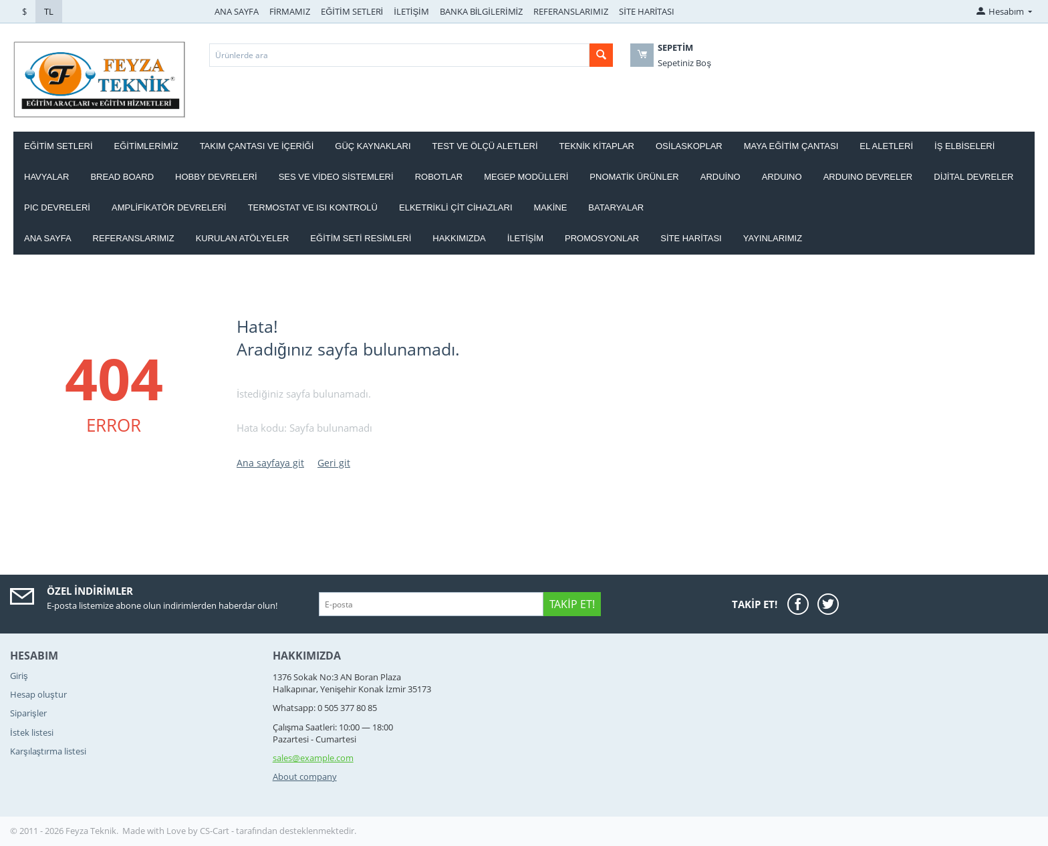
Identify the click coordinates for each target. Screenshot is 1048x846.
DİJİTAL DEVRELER (973, 177)
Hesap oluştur (38, 694)
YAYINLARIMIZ (772, 238)
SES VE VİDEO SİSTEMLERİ (336, 177)
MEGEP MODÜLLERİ (526, 177)
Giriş (19, 676)
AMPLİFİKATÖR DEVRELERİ (169, 207)
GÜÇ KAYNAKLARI (372, 146)
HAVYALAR (46, 177)
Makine (550, 207)
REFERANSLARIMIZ (570, 11)
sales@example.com (313, 758)
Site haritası (691, 238)
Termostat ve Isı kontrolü (313, 207)
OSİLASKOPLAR (689, 146)
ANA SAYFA (237, 11)
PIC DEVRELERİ (57, 207)
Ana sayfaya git (270, 462)
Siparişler (28, 713)
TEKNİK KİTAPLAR (596, 146)
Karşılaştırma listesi (48, 751)
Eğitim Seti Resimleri (360, 238)
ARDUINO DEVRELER (868, 177)
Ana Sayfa (48, 238)
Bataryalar (616, 207)
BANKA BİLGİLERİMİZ (481, 11)
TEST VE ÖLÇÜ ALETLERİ (485, 146)
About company (305, 776)
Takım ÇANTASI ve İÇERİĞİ (257, 146)
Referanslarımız (133, 238)
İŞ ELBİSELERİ (964, 146)
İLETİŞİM (411, 11)
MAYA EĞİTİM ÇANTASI (791, 146)
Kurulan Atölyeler (242, 238)
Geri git (333, 462)
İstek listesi (31, 732)
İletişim (525, 238)
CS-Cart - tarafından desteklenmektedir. (278, 831)
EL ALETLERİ (886, 146)
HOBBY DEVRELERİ (216, 177)
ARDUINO (782, 177)
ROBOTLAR (439, 177)
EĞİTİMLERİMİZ (146, 146)
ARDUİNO (720, 177)
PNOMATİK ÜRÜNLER (634, 177)
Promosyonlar (602, 238)
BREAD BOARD (122, 177)
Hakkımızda (458, 238)
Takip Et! (571, 604)
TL (48, 11)
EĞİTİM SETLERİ (352, 11)
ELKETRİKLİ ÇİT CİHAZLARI (456, 207)
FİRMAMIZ (290, 11)
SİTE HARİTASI (646, 11)
